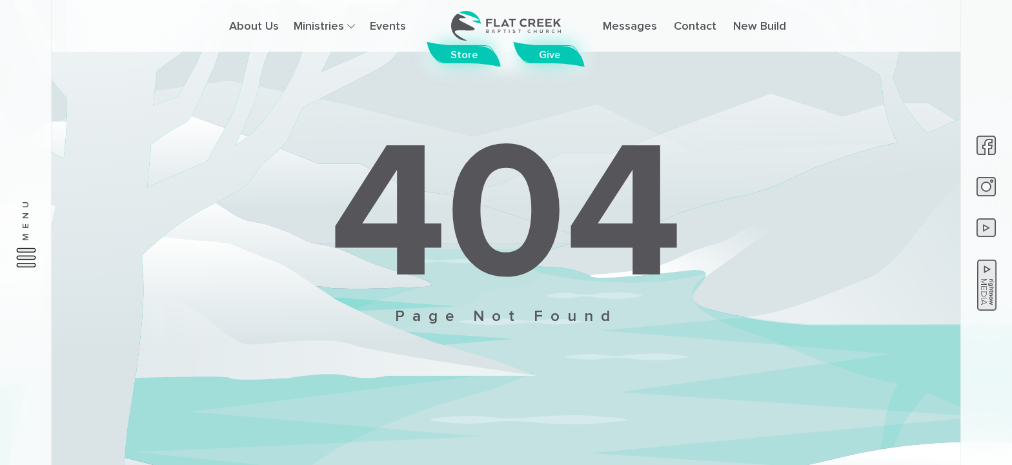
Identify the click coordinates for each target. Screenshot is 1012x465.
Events (388, 26)
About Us (254, 26)
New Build (759, 26)
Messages (630, 26)
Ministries (324, 26)
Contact (695, 26)
